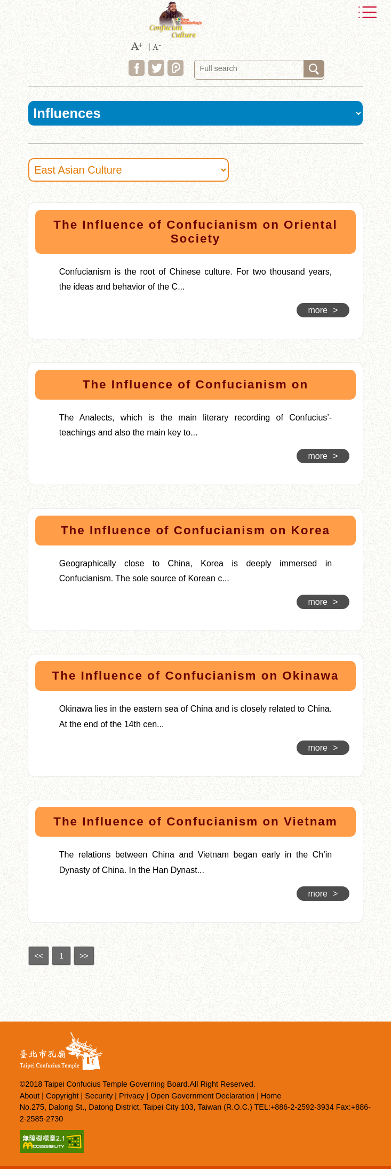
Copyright (62, 1096)
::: (15, 205)
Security (99, 1096)
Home (271, 1096)
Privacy (131, 1096)
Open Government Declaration (202, 1096)
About (30, 1096)
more (323, 310)
